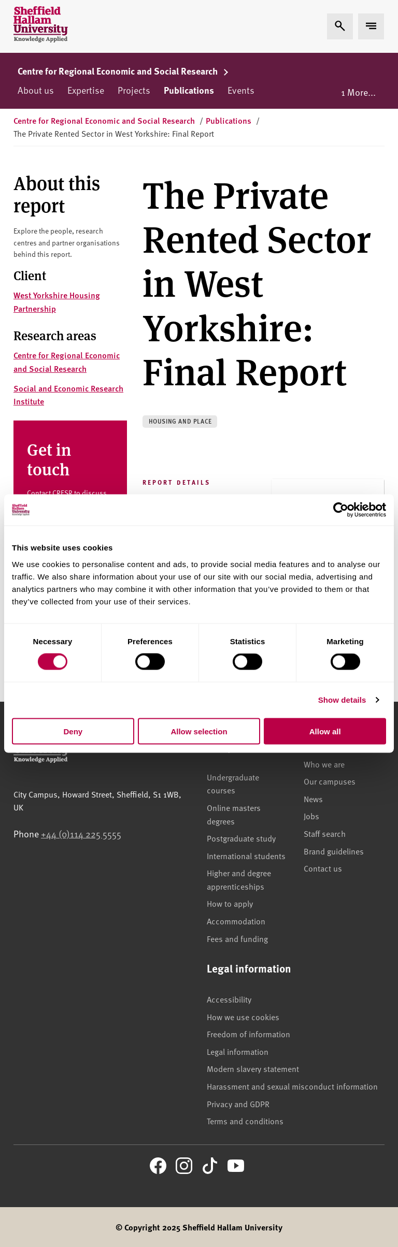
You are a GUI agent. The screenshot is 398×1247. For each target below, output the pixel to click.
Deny (72, 731)
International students (246, 855)
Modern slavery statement (253, 1068)
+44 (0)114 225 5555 (81, 833)
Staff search (325, 833)
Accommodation (236, 920)
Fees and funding (237, 938)
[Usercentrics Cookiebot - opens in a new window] (340, 510)
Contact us (323, 868)
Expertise (85, 89)
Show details (342, 699)
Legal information (237, 1051)
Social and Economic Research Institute (68, 395)
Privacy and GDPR (238, 1103)
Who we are (324, 764)
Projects (134, 89)
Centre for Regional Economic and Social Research (123, 71)
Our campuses (330, 781)
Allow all (325, 731)
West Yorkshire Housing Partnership (56, 301)
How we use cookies (243, 1016)
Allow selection (198, 731)
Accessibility (229, 999)
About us (36, 89)
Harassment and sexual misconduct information (292, 1086)
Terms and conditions (245, 1120)
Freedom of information (248, 1033)
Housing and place (180, 421)
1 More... (358, 91)
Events (241, 89)
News (313, 798)
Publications (189, 90)
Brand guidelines (334, 851)
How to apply (230, 903)
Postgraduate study (241, 838)
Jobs (311, 815)
